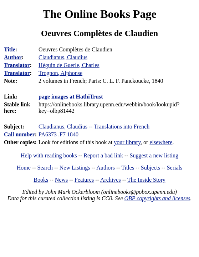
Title (9, 49)
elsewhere (160, 142)
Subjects (150, 168)
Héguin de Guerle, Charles (69, 65)
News (61, 180)
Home (24, 168)
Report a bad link (103, 155)
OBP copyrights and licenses (157, 198)
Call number (19, 134)
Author (13, 57)
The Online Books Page (99, 13)
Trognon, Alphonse (60, 73)
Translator (17, 65)
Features (84, 180)
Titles (127, 168)
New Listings (75, 168)
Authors (105, 168)
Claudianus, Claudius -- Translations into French (94, 127)
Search (45, 168)
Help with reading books (49, 155)
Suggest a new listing (154, 155)
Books (41, 180)
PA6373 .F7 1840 (58, 134)
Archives (110, 180)
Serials (175, 168)
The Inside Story (146, 180)
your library (127, 142)
